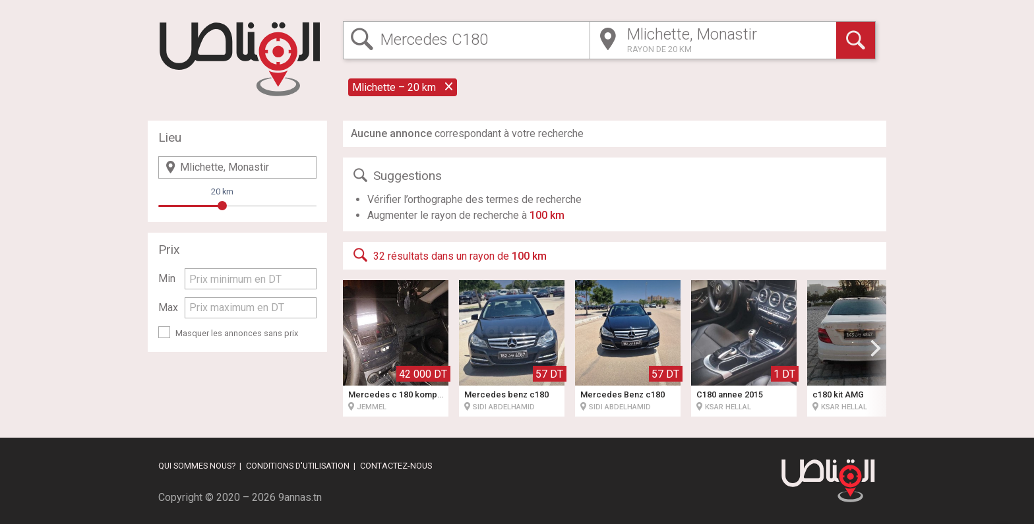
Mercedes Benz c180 (622, 394)
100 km (547, 215)
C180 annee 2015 (729, 394)
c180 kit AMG (838, 394)
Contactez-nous (396, 466)
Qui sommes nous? (196, 466)
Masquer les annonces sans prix (236, 333)
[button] (875, 348)
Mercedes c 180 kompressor (406, 394)
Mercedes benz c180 (506, 394)
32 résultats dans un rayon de (449, 255)
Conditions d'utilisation (298, 466)
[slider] (222, 205)
